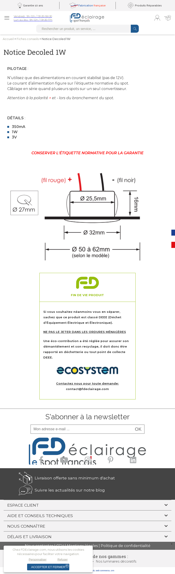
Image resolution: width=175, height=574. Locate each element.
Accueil (8, 39)
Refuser (62, 559)
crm (112, 570)
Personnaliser (37, 559)
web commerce (103, 570)
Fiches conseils (28, 39)
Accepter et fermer (48, 567)
